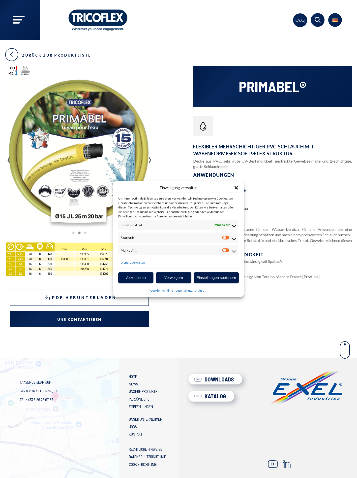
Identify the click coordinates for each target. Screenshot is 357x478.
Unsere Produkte (143, 391)
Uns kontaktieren (79, 319)
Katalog (210, 396)
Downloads (214, 379)
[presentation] (8, 158)
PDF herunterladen (79, 297)
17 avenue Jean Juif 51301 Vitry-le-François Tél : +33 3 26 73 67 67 (39, 391)
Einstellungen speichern (216, 277)
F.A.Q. (300, 20)
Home (133, 376)
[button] (236, 187)
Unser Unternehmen (145, 419)
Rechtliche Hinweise (145, 449)
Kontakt (135, 434)
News (133, 383)
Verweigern (173, 277)
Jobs (133, 426)
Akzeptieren (136, 277)
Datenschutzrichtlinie (190, 290)
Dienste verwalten (133, 262)
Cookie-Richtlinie (161, 290)
